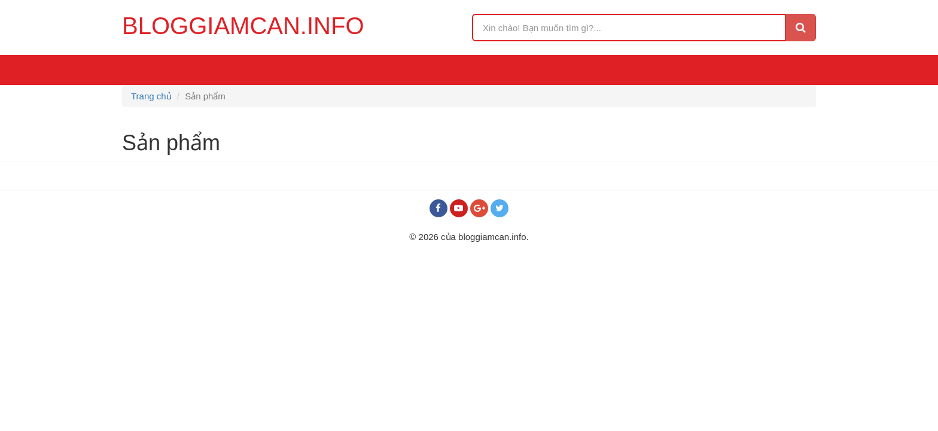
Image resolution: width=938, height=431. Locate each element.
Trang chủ (151, 96)
